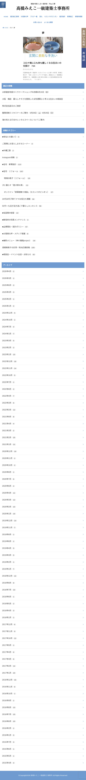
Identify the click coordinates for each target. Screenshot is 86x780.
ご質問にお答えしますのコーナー (17, 144)
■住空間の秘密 (10, 213)
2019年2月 (8, 562)
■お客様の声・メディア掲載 (15, 234)
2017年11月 (9, 631)
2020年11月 (9, 458)
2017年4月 (8, 652)
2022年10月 (9, 375)
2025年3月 (8, 292)
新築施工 (70, 16)
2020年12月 (9, 451)
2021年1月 (9, 444)
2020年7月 (8, 479)
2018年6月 (8, 597)
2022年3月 (8, 403)
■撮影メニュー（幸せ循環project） (19, 241)
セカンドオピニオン (50, 16)
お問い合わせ (37, 22)
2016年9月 (8, 700)
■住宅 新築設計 (12, 164)
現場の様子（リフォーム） (16, 178)
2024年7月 (8, 327)
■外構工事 (8, 150)
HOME (6, 16)
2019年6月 (8, 541)
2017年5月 (8, 645)
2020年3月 (9, 500)
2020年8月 (8, 472)
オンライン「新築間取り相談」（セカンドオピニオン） (28, 192)
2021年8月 (8, 417)
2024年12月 (9, 313)
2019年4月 (8, 548)
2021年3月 (8, 430)
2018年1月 (8, 617)
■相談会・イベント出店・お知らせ (19, 254)
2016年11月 (9, 687)
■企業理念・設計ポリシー (15, 227)
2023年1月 (9, 354)
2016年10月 (9, 694)
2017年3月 (8, 659)
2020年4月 (9, 493)
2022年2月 (9, 410)
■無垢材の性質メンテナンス (15, 220)
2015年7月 (8, 742)
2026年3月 (8, 278)
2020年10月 (9, 465)
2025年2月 (8, 299)
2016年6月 (9, 721)
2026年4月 (8, 271)
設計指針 (62, 16)
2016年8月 (9, 707)
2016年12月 (9, 680)
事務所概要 (78, 16)
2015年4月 (8, 763)
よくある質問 (48, 22)
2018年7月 (9, 590)
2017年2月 (9, 666)
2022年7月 (8, 382)
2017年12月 (9, 624)
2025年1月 (8, 306)
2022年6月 (8, 389)
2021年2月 (9, 437)
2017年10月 (9, 638)
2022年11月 (9, 368)
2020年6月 (8, 486)
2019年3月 (8, 555)
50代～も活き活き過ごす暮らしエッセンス (22, 206)
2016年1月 (8, 735)
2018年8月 (8, 583)
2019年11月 (9, 527)
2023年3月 (8, 341)
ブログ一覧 (33, 16)
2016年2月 (8, 728)
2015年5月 (8, 756)
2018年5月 (8, 604)
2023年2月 (8, 347)
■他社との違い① (11, 137)
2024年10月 (9, 320)
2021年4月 (8, 424)
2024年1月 (8, 334)
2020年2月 (9, 507)
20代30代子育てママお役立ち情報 (18, 199)
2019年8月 (8, 534)
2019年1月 (8, 569)
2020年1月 (9, 514)
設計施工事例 (14, 16)
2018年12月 (9, 576)
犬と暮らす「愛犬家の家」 (15, 185)
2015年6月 (8, 749)
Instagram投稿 (10, 157)
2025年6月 (8, 285)
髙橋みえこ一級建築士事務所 (41, 775)
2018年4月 (8, 610)
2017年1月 (9, 673)
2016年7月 (9, 714)
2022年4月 (8, 396)
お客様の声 (24, 16)
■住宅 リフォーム (13, 171)
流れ (40, 16)
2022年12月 (9, 361)
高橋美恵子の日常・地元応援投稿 (18, 247)
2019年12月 (9, 521)
